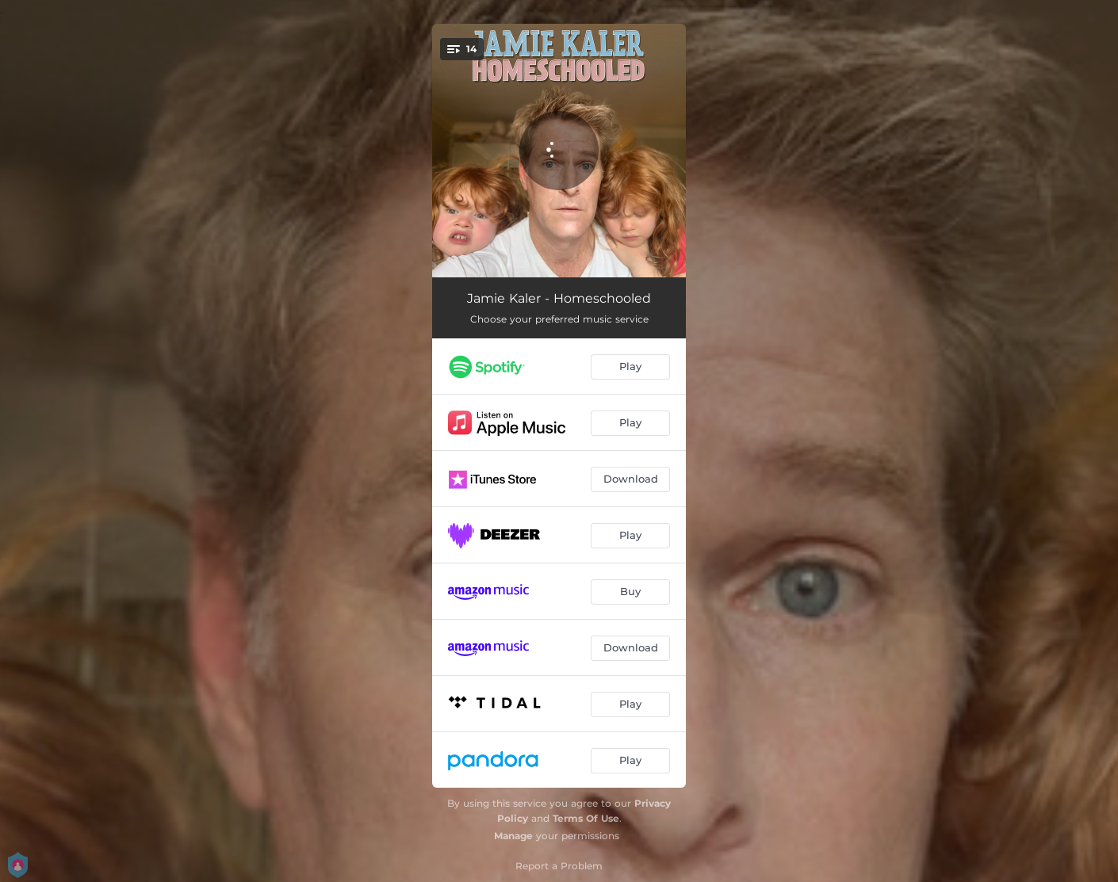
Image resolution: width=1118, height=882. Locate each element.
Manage (513, 836)
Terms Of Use (586, 818)
